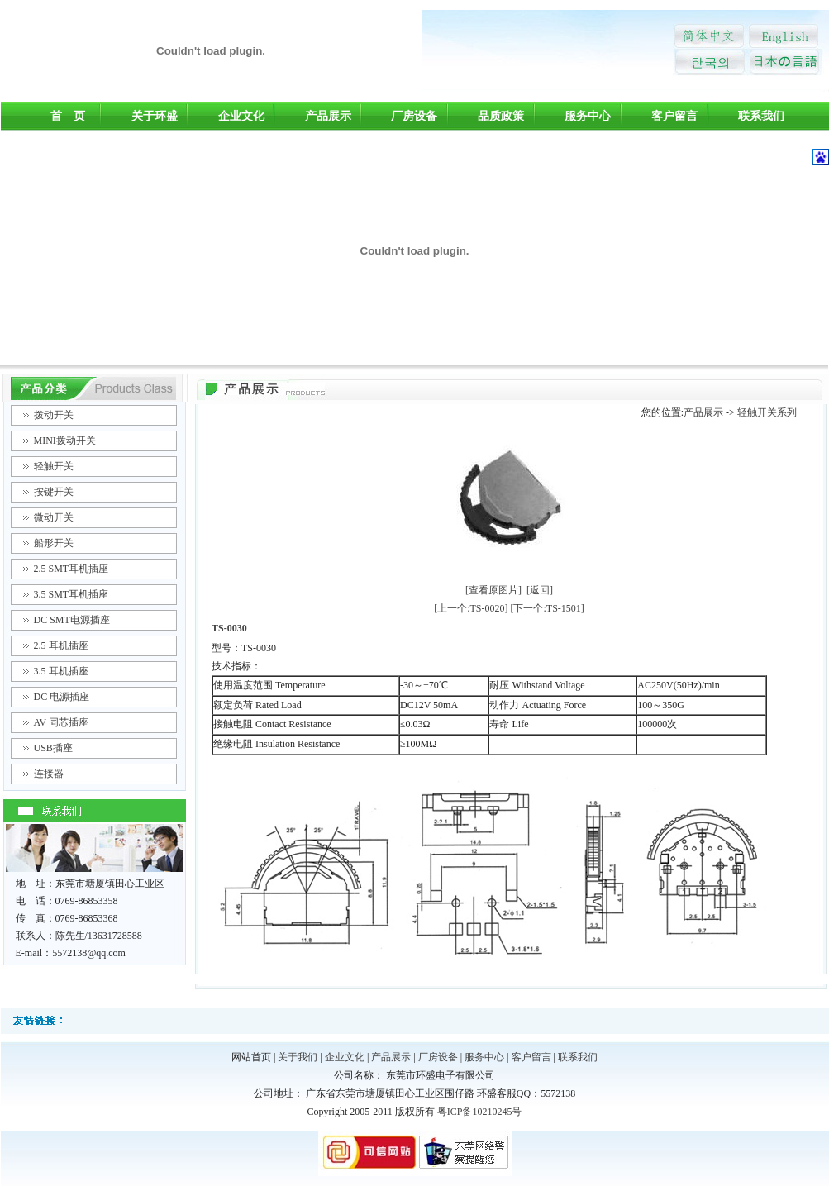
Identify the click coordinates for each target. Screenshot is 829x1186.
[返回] (539, 590)
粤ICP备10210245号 (479, 1111)
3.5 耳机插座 (61, 671)
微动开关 (54, 517)
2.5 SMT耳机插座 (71, 568)
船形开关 (54, 543)
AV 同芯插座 (61, 722)
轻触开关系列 (767, 412)
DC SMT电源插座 (72, 620)
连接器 (49, 773)
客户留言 (674, 116)
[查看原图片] (493, 590)
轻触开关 (54, 466)
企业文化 (241, 116)
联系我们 (761, 116)
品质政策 (501, 116)
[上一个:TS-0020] (470, 608)
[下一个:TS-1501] (547, 608)
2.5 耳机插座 (61, 645)
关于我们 (297, 1057)
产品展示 (328, 116)
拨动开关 (54, 415)
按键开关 (54, 492)
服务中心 (588, 116)
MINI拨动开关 (65, 440)
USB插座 (53, 748)
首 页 (67, 116)
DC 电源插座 (62, 697)
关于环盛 (154, 116)
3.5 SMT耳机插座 (71, 594)
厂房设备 (414, 116)
